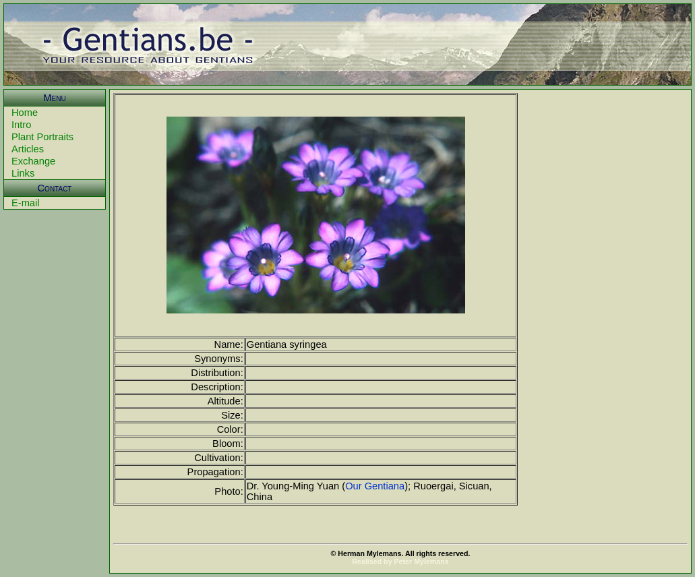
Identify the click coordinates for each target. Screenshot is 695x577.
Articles (27, 149)
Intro (21, 124)
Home (24, 112)
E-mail (25, 203)
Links (22, 173)
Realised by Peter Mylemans (400, 561)
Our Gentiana (374, 486)
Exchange (33, 161)
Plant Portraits (42, 136)
